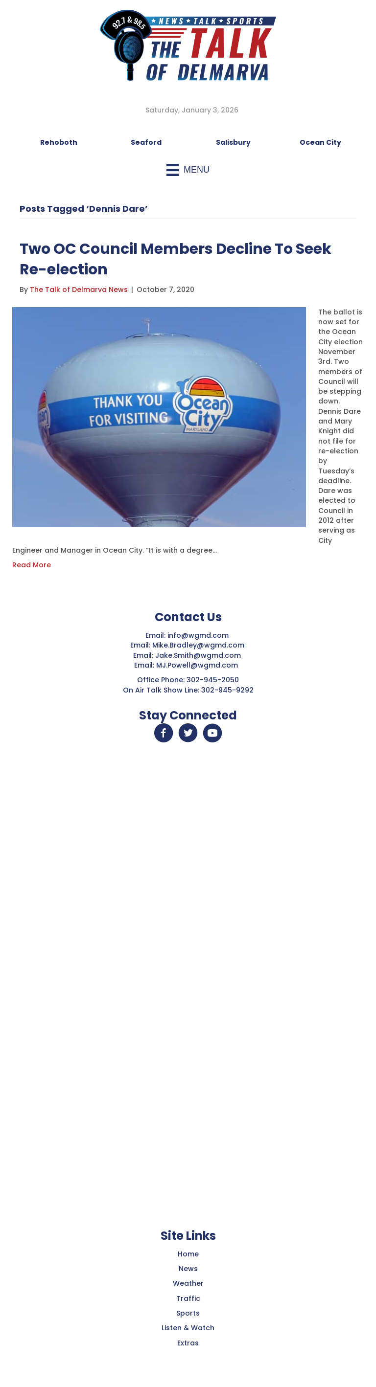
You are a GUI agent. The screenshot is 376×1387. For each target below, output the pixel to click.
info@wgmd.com (199, 635)
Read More (31, 565)
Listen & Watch (188, 1328)
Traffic (188, 1298)
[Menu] (188, 170)
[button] (163, 733)
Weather (188, 1283)
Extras (188, 1343)
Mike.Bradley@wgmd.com (198, 645)
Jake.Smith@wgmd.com (199, 655)
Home (188, 1254)
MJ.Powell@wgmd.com (199, 665)
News (188, 1269)
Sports (188, 1313)
